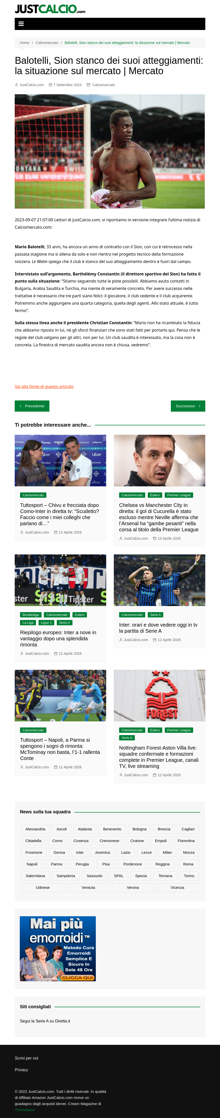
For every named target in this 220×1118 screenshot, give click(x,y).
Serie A (64, 623)
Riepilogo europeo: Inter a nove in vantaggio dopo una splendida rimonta (58, 638)
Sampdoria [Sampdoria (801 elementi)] (66, 876)
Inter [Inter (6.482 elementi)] (80, 852)
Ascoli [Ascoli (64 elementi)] (62, 829)
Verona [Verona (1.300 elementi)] (133, 887)
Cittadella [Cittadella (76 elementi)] (33, 840)
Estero (155, 495)
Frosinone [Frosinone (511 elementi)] (33, 852)
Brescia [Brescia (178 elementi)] (164, 829)
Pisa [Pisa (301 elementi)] (106, 864)
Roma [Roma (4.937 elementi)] (188, 864)
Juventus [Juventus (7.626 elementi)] (102, 852)
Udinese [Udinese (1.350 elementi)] (43, 887)
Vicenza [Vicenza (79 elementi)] (177, 887)
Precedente (34, 406)
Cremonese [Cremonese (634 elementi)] (109, 840)
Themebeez (25, 1110)
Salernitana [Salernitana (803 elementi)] (35, 876)
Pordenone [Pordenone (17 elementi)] (132, 864)
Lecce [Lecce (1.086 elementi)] (147, 852)
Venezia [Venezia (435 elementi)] (88, 887)
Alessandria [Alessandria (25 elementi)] (35, 829)
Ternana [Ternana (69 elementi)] (165, 876)
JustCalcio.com (32, 85)
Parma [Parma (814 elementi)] (56, 864)
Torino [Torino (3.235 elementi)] (189, 876)
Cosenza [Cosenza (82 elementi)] (81, 840)
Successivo (185, 406)
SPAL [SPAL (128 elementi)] (118, 876)
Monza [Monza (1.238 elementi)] (189, 852)
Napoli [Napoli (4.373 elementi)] (32, 864)
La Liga (28, 623)
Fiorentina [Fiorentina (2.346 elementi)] (186, 840)
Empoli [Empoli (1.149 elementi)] (161, 840)
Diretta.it (62, 1021)
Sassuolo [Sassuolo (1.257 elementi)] (94, 876)
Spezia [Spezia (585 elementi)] (141, 876)
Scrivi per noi (26, 1058)
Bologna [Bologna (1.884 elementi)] (139, 829)
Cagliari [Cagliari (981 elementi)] (188, 829)
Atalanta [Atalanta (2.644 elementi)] (85, 829)
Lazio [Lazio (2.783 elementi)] (126, 852)
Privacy (21, 1070)
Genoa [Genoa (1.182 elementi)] (59, 852)
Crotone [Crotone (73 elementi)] (137, 840)
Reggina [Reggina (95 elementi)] (163, 864)
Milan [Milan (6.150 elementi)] (167, 852)
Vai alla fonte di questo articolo (44, 386)
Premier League (179, 495)
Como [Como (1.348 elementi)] (57, 840)
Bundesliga (31, 615)
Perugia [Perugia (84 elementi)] (82, 864)
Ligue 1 (46, 623)
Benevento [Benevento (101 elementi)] (112, 829)
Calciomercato (103, 85)
